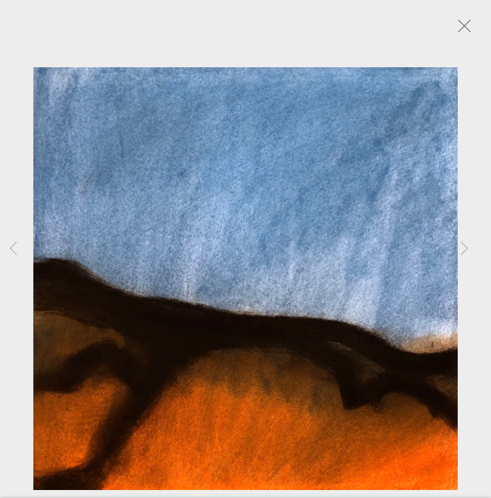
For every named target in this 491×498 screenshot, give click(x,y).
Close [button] (464, 30)
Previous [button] (13, 249)
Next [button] (464, 249)
